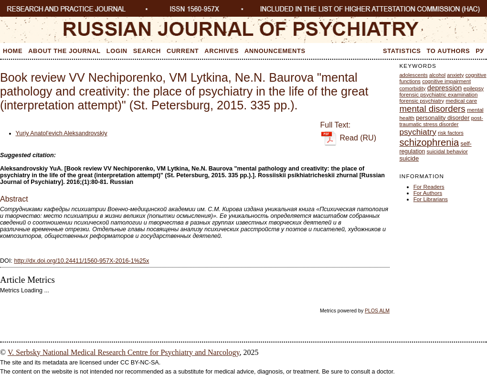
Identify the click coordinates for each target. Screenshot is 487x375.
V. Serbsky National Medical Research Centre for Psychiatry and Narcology (124, 352)
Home (12, 50)
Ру (480, 50)
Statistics (402, 50)
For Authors (427, 193)
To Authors (448, 50)
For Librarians (430, 199)
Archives (221, 50)
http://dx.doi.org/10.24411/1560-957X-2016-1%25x (81, 260)
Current (183, 50)
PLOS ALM (377, 310)
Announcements (275, 50)
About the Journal (64, 50)
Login (116, 50)
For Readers (429, 186)
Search (147, 50)
